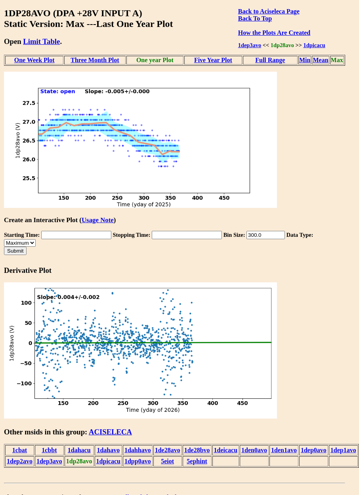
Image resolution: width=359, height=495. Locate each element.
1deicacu (226, 450)
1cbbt (49, 450)
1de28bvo (197, 450)
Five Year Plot (213, 60)
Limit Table (41, 41)
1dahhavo (137, 450)
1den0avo (254, 450)
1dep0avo (314, 450)
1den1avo (284, 450)
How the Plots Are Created (274, 32)
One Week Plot (34, 60)
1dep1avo (343, 450)
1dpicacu (314, 45)
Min (304, 60)
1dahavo (108, 450)
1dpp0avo (137, 461)
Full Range (270, 60)
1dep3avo (249, 45)
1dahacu (79, 450)
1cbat (19, 450)
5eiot (167, 461)
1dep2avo (19, 461)
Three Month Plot (95, 60)
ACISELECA (110, 432)
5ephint (197, 461)
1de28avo (167, 450)
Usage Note (98, 220)
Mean (320, 60)
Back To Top (255, 18)
